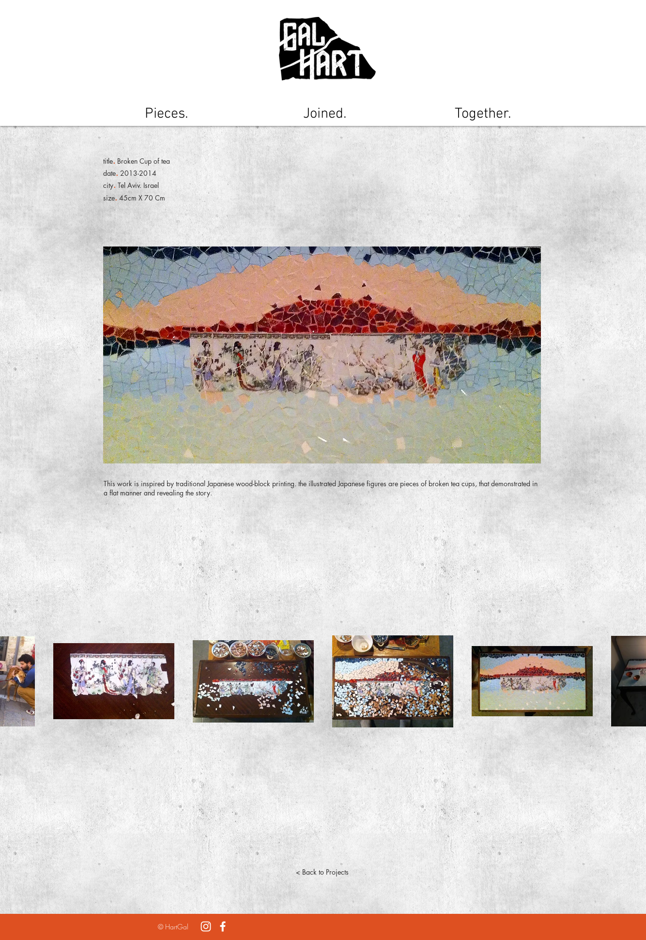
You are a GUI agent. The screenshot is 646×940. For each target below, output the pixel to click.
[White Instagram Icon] (206, 926)
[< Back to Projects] (322, 872)
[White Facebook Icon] (223, 926)
